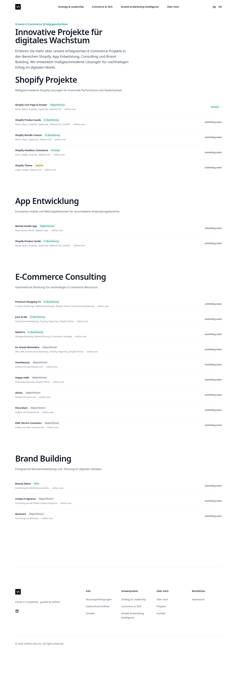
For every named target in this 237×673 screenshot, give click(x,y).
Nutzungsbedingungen (99, 599)
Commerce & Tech (102, 6)
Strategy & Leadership (71, 6)
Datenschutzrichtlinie (98, 606)
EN (220, 6)
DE (214, 6)
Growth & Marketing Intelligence (140, 6)
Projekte (161, 606)
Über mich (173, 6)
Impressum (198, 599)
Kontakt (90, 613)
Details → (216, 106)
